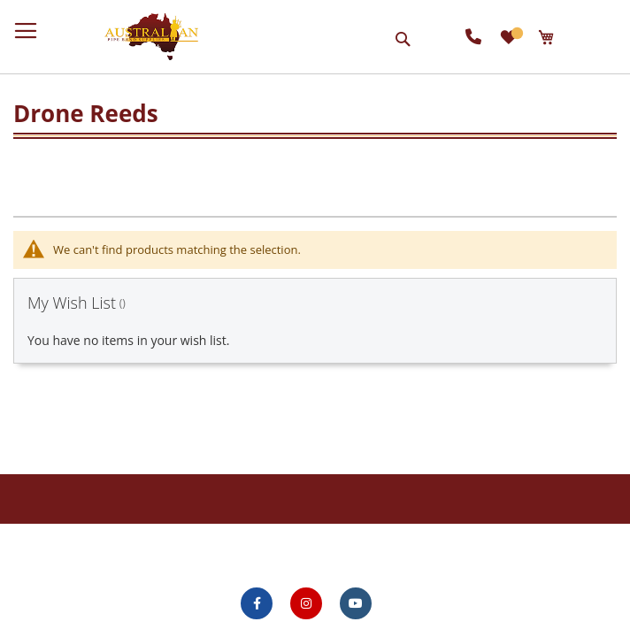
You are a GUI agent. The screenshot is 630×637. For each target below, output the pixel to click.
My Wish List (515, 33)
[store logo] (150, 36)
